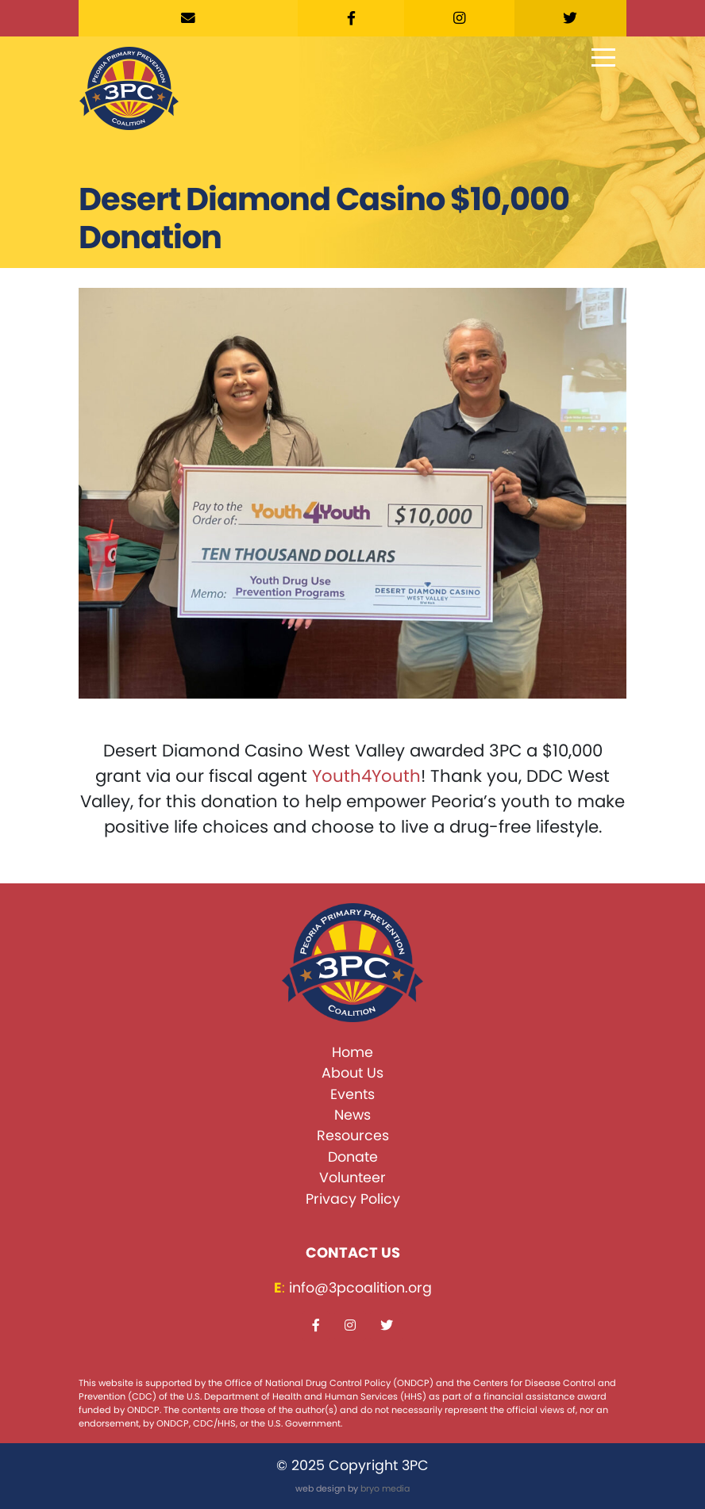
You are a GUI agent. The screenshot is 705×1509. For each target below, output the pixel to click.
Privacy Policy (353, 1198)
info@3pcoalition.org (360, 1287)
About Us (352, 1072)
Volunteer (352, 1177)
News (352, 1114)
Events (352, 1094)
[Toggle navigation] (603, 59)
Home (352, 1052)
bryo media (385, 1488)
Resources (353, 1135)
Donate (353, 1156)
